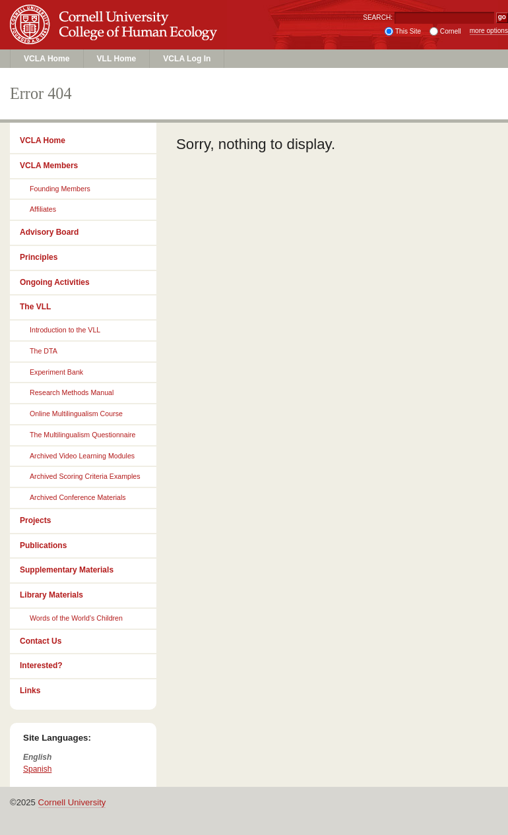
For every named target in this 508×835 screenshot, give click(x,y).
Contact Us (40, 641)
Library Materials (51, 595)
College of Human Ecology (116, 37)
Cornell (450, 31)
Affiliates (43, 209)
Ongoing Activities (55, 282)
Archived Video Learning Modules (82, 456)
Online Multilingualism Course (76, 413)
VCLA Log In (186, 58)
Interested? (41, 665)
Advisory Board (49, 232)
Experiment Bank (56, 372)
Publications (43, 545)
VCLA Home (47, 58)
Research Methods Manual (71, 392)
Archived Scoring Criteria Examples (85, 476)
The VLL (35, 306)
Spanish (37, 769)
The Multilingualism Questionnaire (83, 435)
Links (30, 690)
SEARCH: (378, 17)
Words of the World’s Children (76, 618)
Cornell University (116, 12)
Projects (35, 520)
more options (489, 30)
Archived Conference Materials (78, 497)
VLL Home (117, 58)
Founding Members (60, 189)
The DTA (43, 351)
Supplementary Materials (66, 569)
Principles (38, 257)
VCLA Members (49, 165)
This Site (408, 31)
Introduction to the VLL (65, 330)
